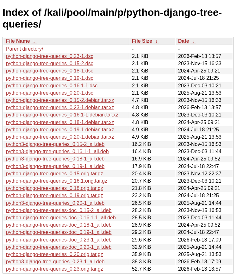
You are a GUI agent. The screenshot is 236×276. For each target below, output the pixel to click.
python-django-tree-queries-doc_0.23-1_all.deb (59, 239)
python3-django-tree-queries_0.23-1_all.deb (55, 261)
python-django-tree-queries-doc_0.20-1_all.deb (59, 247)
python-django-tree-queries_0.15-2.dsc (49, 63)
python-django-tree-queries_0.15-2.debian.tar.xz (60, 100)
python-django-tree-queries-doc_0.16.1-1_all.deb (61, 217)
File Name (18, 41)
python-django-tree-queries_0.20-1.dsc (49, 93)
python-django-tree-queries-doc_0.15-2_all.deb (59, 210)
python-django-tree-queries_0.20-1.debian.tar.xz (60, 137)
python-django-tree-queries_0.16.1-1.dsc (51, 85)
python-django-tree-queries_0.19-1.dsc (49, 78)
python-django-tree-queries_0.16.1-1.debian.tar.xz (62, 114)
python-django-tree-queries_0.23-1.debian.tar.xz (60, 107)
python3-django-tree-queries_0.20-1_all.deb (55, 203)
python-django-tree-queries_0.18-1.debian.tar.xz (60, 122)
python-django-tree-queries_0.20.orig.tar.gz (54, 254)
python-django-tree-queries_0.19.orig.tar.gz (54, 195)
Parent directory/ (24, 49)
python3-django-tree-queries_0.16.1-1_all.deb (57, 151)
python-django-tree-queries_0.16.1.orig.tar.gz (56, 181)
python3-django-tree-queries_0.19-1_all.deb (55, 166)
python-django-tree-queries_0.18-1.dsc (49, 70)
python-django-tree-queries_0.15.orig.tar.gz (54, 173)
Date (183, 41)
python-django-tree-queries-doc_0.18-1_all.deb (59, 225)
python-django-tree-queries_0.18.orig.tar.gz (54, 188)
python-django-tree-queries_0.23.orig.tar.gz (54, 269)
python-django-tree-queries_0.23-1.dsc (49, 56)
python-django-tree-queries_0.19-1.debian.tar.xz (60, 129)
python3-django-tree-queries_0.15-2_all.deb (55, 144)
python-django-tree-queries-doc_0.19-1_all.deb (59, 232)
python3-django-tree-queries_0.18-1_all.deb (55, 158)
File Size (142, 41)
